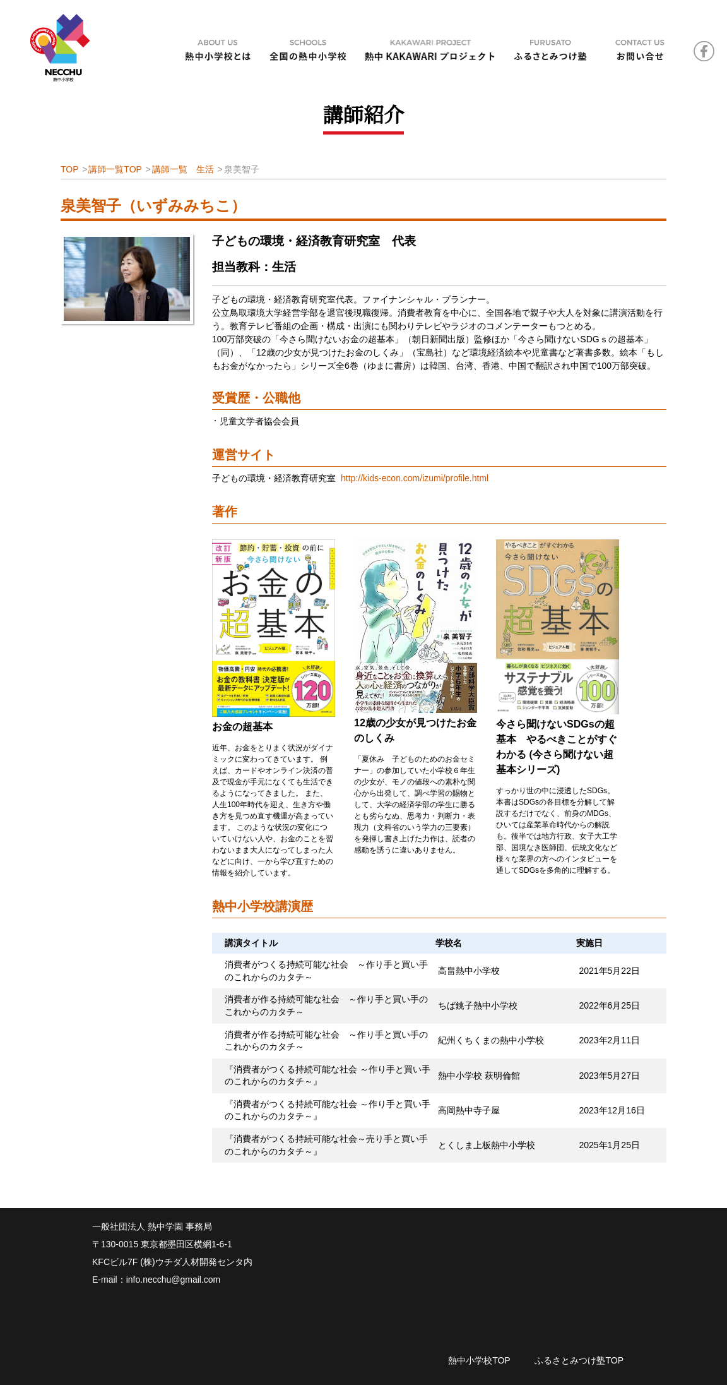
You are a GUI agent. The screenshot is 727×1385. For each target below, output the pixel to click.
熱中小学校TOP (479, 1360)
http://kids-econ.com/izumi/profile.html (414, 478)
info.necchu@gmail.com (173, 1279)
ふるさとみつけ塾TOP (579, 1360)
